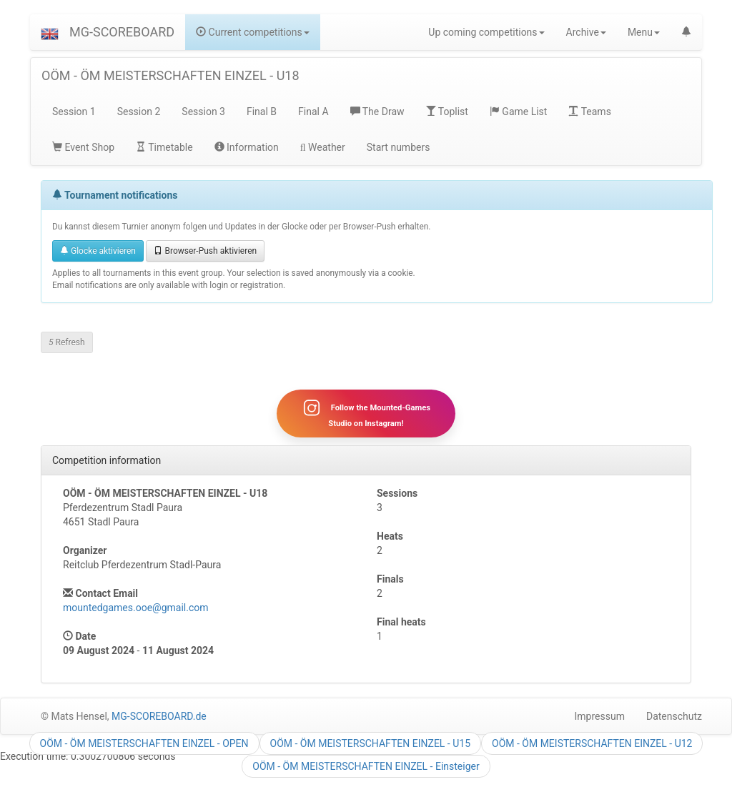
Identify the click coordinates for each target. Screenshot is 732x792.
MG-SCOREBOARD (121, 31)
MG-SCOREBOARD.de (159, 716)
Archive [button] (586, 32)
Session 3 (203, 111)
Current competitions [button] (253, 32)
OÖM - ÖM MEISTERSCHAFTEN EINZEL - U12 (592, 743)
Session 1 (74, 111)
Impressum (600, 716)
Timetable (164, 147)
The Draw (377, 111)
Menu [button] (644, 32)
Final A (313, 111)
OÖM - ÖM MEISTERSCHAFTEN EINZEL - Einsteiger (365, 766)
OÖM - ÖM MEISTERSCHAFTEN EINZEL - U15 (370, 743)
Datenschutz (674, 716)
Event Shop (83, 147)
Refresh (67, 342)
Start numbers (398, 147)
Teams (589, 111)
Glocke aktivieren (98, 251)
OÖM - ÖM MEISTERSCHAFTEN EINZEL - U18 (170, 75)
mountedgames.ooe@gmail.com (136, 607)
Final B (262, 111)
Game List (519, 111)
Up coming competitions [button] (486, 32)
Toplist (447, 111)
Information (246, 147)
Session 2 (139, 111)
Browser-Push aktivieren (205, 251)
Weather (322, 147)
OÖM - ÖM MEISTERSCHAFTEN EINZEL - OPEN (144, 743)
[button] (49, 32)
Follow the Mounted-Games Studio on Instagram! (366, 413)
